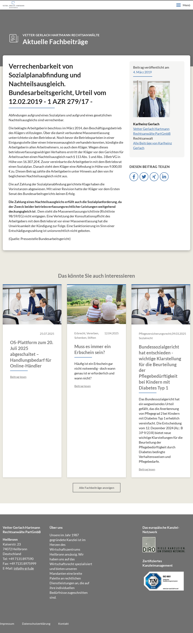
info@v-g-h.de (24, 568)
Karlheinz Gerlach (146, 124)
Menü (183, 5)
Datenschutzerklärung (36, 623)
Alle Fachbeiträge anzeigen (96, 487)
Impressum (7, 623)
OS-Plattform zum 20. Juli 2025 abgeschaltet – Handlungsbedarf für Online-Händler (31, 354)
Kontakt (63, 623)
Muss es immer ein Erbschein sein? (92, 349)
